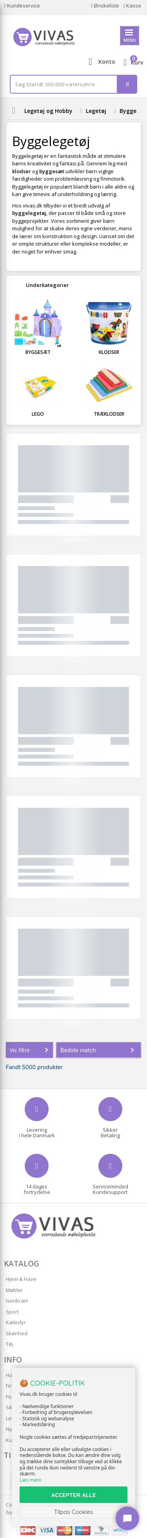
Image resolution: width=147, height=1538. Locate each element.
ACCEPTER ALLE (73, 1495)
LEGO (38, 414)
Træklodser (109, 414)
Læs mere (30, 1480)
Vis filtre (30, 1050)
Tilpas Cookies (73, 1512)
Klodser (109, 352)
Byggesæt (38, 352)
